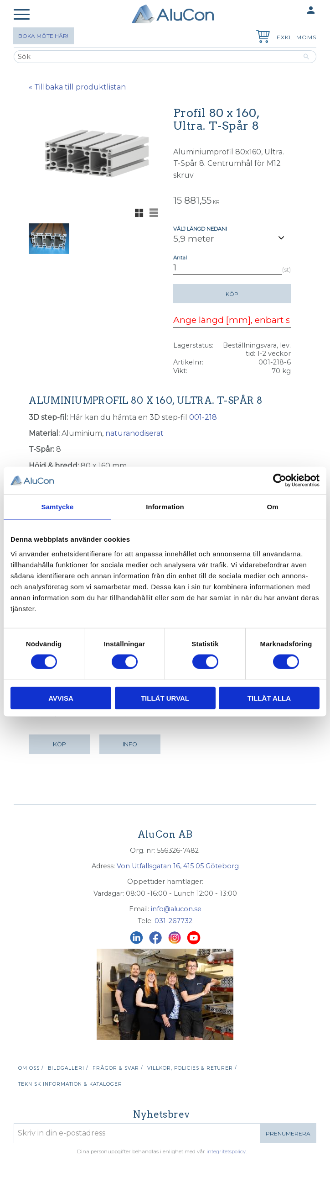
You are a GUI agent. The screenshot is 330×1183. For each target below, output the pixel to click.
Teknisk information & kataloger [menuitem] (70, 1084)
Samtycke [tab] (57, 507)
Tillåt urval (165, 698)
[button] (22, 15)
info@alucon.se (176, 909)
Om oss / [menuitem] (30, 1068)
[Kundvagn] (261, 37)
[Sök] (306, 56)
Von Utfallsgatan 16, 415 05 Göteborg (178, 866)
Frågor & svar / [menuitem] (118, 1068)
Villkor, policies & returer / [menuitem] (192, 1068)
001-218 (203, 417)
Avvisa (60, 698)
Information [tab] (165, 507)
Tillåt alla (269, 698)
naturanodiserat (134, 433)
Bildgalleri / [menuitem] (68, 1068)
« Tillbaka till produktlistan (77, 87)
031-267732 (173, 921)
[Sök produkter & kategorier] (155, 56)
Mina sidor (293, 11)
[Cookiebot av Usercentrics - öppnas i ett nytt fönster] (280, 480)
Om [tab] (272, 507)
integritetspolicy (226, 1151)
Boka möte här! (43, 35)
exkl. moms (296, 37)
